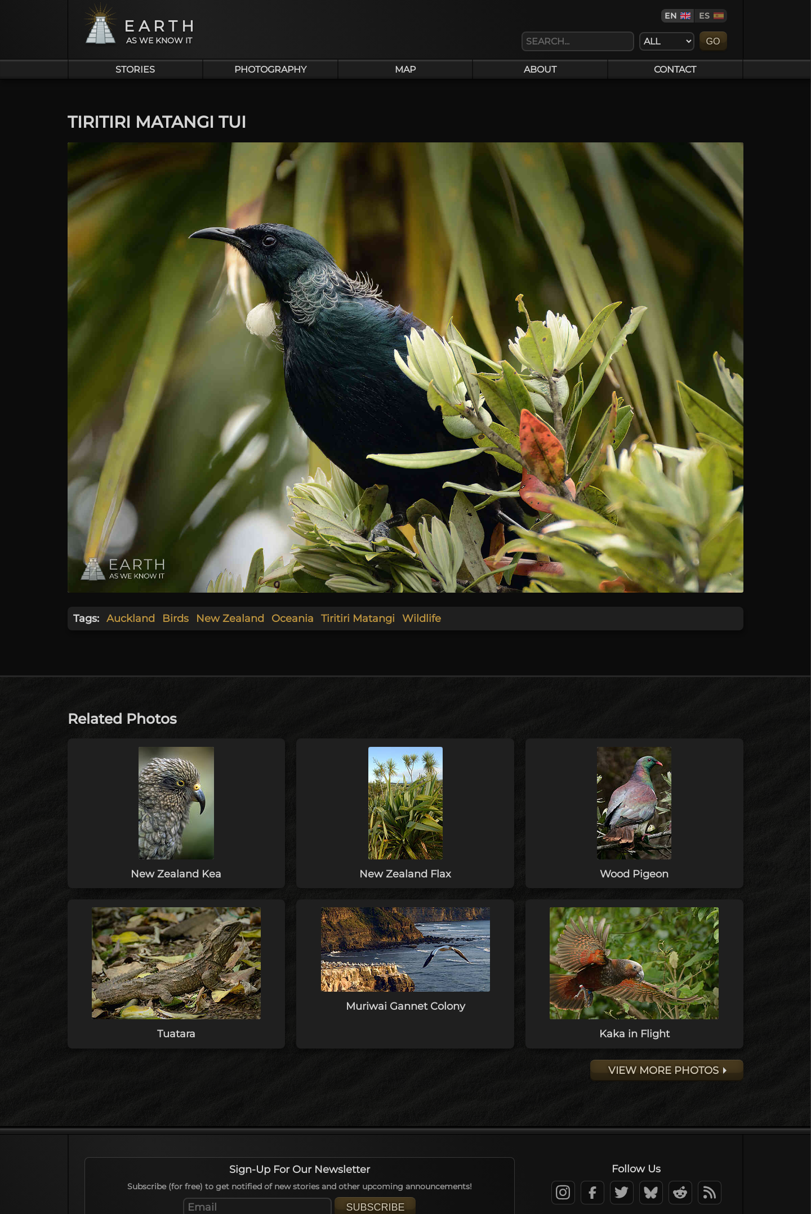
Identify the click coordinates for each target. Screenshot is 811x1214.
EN (671, 16)
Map (405, 69)
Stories (135, 69)
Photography (270, 69)
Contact (675, 69)
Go (713, 41)
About (540, 69)
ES (704, 16)
